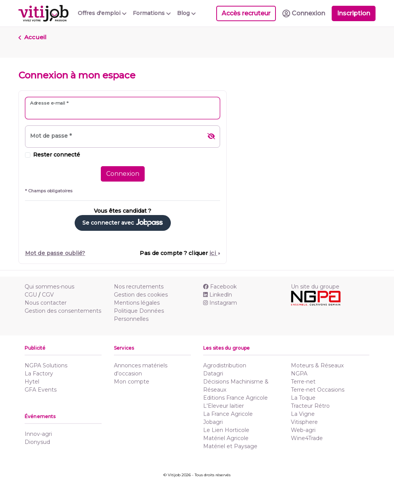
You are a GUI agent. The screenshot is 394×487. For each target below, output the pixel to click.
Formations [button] (152, 13)
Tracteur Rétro (310, 405)
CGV (48, 294)
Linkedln (217, 294)
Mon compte (131, 381)
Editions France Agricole (235, 397)
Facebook (220, 286)
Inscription (353, 13)
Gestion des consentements (63, 310)
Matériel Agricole (226, 438)
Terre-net (303, 381)
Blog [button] (186, 13)
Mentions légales (137, 302)
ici (213, 253)
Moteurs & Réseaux (317, 365)
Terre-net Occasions (317, 389)
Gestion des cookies (141, 294)
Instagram (220, 302)
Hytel (32, 381)
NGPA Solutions (46, 365)
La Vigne (303, 413)
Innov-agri (38, 433)
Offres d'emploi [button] (102, 13)
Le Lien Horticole (226, 430)
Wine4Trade (307, 438)
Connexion (122, 173)
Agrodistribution (224, 365)
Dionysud (37, 442)
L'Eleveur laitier (223, 405)
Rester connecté (56, 154)
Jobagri (213, 422)
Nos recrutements (139, 286)
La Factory (39, 373)
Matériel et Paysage (230, 446)
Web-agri (303, 430)
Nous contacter (46, 302)
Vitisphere (304, 422)
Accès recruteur (246, 13)
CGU (31, 294)
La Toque (303, 397)
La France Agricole (228, 413)
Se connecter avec (122, 223)
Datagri (213, 373)
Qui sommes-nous (49, 286)
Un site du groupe (315, 286)
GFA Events (41, 389)
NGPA (299, 373)
